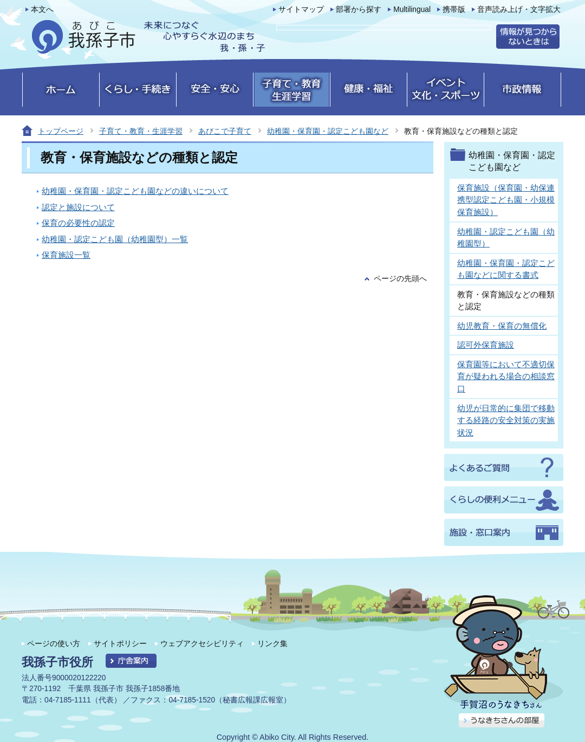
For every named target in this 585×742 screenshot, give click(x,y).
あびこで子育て (224, 131)
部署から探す (358, 9)
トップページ (60, 131)
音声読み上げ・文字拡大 (519, 9)
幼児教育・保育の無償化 (502, 325)
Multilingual (412, 9)
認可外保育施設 (485, 344)
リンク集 (272, 643)
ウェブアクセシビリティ (202, 643)
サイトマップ (301, 9)
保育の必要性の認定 (78, 222)
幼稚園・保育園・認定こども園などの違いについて (135, 191)
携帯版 (454, 9)
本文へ (42, 9)
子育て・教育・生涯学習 (141, 131)
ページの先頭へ (400, 279)
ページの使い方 (53, 643)
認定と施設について (78, 207)
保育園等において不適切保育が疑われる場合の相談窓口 (506, 376)
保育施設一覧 (66, 254)
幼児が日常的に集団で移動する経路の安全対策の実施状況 (506, 420)
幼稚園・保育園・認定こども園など (327, 131)
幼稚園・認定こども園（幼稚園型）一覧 (115, 239)
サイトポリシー (120, 643)
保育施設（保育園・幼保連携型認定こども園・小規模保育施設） (506, 200)
